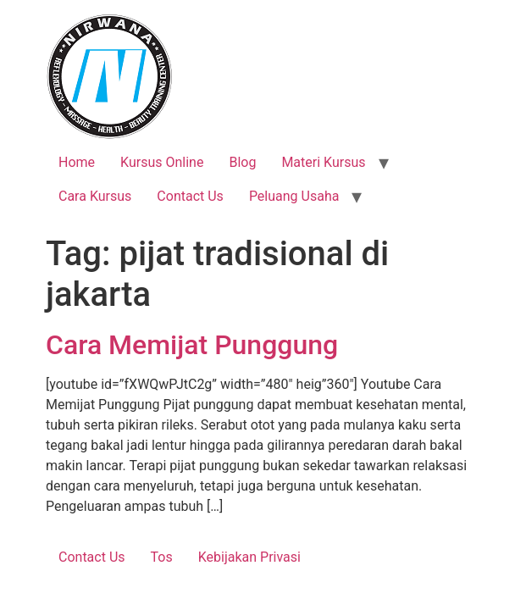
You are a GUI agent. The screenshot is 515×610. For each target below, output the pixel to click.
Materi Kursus (323, 162)
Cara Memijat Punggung (192, 345)
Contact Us (190, 196)
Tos (162, 557)
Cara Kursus (94, 196)
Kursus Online (161, 162)
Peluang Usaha (294, 196)
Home (76, 162)
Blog (242, 162)
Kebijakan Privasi (249, 557)
